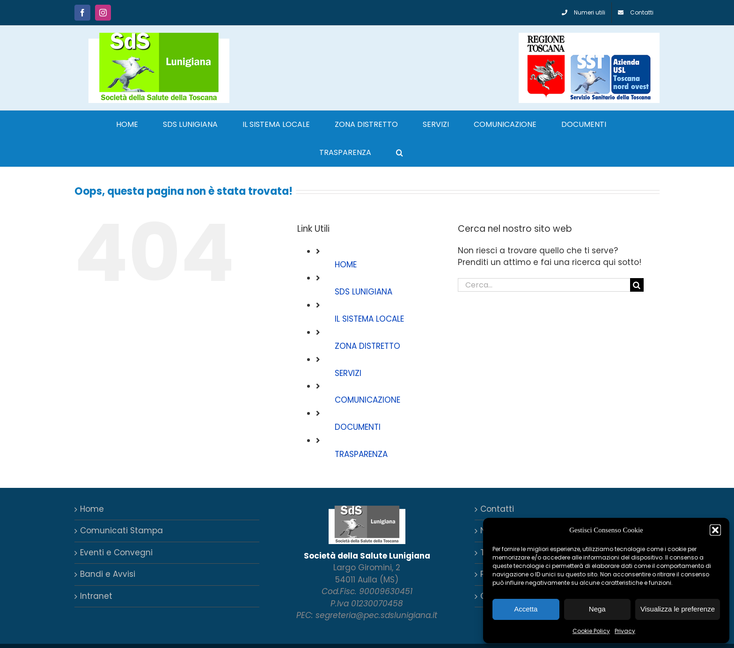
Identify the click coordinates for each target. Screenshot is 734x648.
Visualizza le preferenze (677, 609)
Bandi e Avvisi (107, 574)
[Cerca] (637, 285)
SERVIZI (348, 373)
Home (92, 509)
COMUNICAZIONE (367, 399)
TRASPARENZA (361, 454)
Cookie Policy (591, 631)
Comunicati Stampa (121, 530)
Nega (597, 609)
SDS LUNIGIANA (363, 291)
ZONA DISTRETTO (367, 346)
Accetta (525, 609)
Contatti (497, 509)
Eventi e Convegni (116, 552)
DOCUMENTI (358, 427)
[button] (715, 530)
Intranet (96, 596)
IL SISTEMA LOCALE (369, 318)
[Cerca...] (544, 285)
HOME (346, 264)
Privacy (625, 631)
